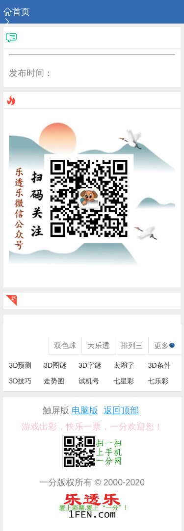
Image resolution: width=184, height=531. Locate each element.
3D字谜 (90, 365)
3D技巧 (20, 381)
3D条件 (159, 365)
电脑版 (85, 410)
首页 (16, 12)
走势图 (54, 381)
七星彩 (123, 381)
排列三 (132, 345)
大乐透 (98, 345)
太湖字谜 (123, 365)
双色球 (65, 345)
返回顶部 (121, 410)
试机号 (89, 381)
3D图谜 (55, 365)
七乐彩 (158, 381)
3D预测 (20, 365)
